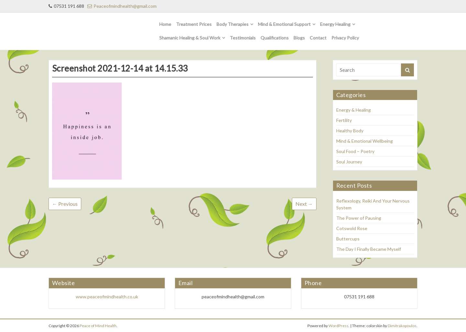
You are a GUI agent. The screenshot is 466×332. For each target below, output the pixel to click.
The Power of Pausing (358, 218)
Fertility (344, 120)
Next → (304, 204)
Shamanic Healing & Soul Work (189, 37)
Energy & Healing (353, 110)
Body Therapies (232, 24)
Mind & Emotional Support (284, 24)
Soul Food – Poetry (355, 151)
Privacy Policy (345, 37)
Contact (318, 37)
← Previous (65, 204)
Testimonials (243, 37)
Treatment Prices (194, 24)
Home (165, 24)
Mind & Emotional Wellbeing (364, 141)
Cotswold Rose (351, 228)
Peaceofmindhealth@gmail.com (122, 6)
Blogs (299, 37)
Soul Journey (349, 161)
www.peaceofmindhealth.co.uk (107, 296)
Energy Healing (335, 24)
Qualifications (275, 37)
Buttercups (348, 238)
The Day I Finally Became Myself (368, 249)
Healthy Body (349, 130)
